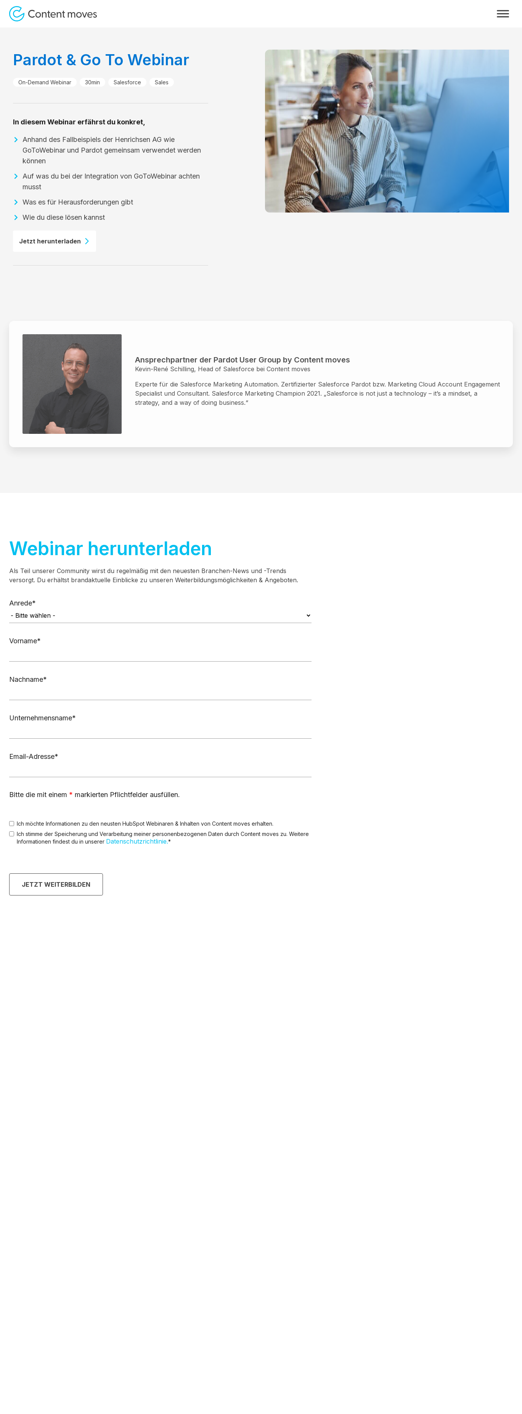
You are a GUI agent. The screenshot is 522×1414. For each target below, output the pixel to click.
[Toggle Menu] (503, 13)
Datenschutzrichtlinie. (137, 841)
